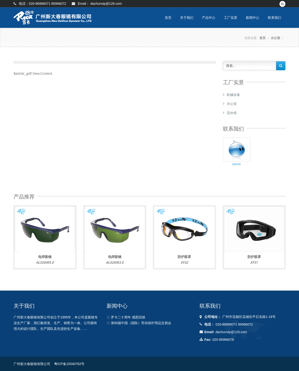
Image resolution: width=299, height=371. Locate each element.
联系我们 (274, 18)
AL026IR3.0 (115, 262)
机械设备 (233, 95)
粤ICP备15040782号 (69, 364)
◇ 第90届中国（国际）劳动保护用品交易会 (139, 323)
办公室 (275, 38)
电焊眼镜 (45, 256)
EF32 (184, 262)
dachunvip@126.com (231, 332)
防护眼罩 (184, 256)
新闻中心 (252, 18)
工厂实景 (230, 18)
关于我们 (186, 18)
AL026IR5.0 (45, 262)
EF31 (254, 262)
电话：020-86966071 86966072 (40, 3)
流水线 (232, 113)
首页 (168, 18)
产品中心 (208, 18)
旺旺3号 (236, 164)
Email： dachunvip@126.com (97, 3)
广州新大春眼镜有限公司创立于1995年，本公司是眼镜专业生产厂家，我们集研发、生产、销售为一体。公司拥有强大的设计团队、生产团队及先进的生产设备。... (56, 323)
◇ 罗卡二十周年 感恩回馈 (126, 317)
